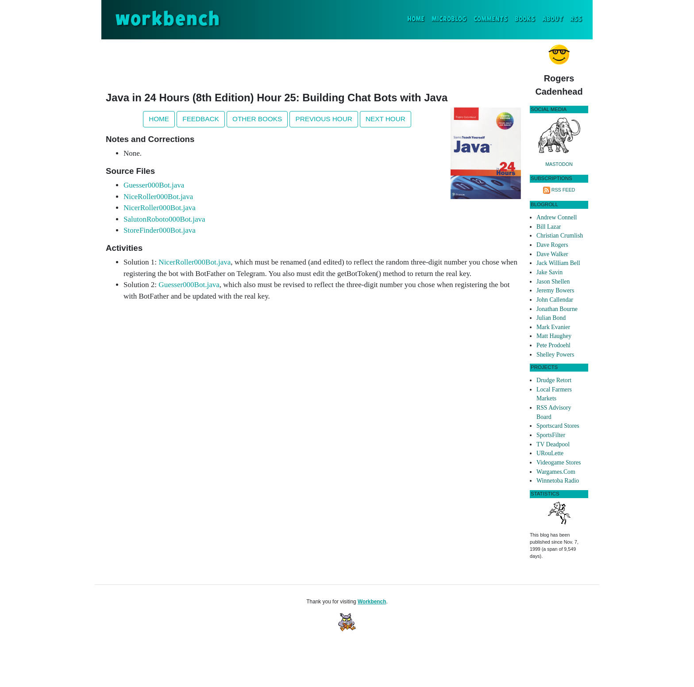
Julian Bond (551, 318)
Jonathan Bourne (557, 309)
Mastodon (559, 164)
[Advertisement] (313, 64)
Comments (491, 19)
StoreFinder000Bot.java (159, 230)
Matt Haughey (553, 336)
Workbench (372, 602)
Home (417, 18)
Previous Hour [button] (323, 119)
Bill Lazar (548, 226)
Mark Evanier (553, 327)
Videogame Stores (558, 462)
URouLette (549, 453)
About (552, 19)
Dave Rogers (552, 245)
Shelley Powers (555, 354)
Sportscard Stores (557, 425)
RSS (576, 19)
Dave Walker (552, 254)
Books (525, 19)
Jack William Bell (558, 263)
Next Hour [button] (385, 119)
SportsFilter (550, 435)
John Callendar (554, 299)
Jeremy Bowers (555, 290)
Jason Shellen (553, 281)
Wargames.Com (555, 471)
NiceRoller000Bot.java (158, 196)
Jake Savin (549, 272)
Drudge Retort (553, 380)
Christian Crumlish (559, 235)
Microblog (449, 19)
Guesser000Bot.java (153, 185)
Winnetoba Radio (557, 480)
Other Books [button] (257, 119)
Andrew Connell (556, 217)
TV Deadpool (553, 444)
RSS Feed (563, 189)
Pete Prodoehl (553, 345)
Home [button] (159, 119)
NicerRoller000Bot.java (159, 207)
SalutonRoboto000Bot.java (164, 219)
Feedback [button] (200, 119)
